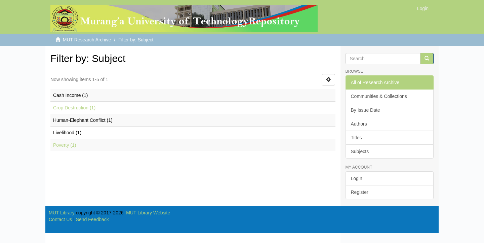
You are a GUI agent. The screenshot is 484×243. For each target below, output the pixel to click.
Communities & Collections (379, 96)
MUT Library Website (148, 212)
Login (356, 178)
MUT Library (62, 212)
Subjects (360, 151)
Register (359, 192)
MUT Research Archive (87, 39)
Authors (359, 124)
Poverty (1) (64, 145)
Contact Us (60, 219)
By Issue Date (365, 110)
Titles (356, 137)
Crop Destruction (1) (74, 107)
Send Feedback (92, 219)
